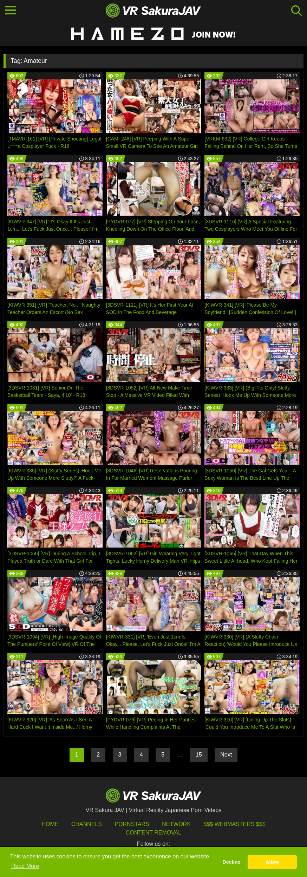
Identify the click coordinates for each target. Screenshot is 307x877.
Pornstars (132, 824)
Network (176, 824)
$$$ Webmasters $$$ (235, 824)
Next (226, 755)
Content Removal (154, 833)
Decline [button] (231, 862)
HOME (49, 824)
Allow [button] (272, 862)
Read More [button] (25, 866)
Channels (86, 824)
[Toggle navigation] (10, 10)
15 (199, 755)
